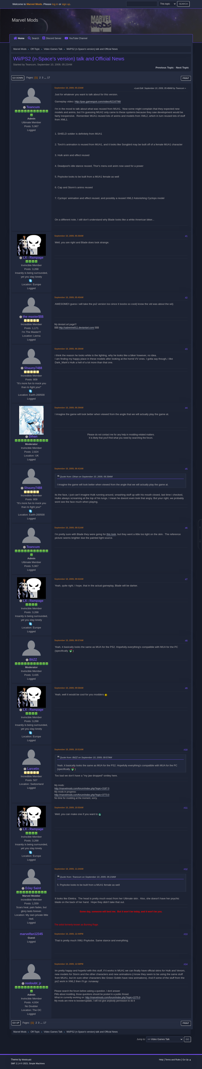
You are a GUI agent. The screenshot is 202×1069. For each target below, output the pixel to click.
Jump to (141, 1039)
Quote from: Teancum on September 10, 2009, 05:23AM (88, 877)
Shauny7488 (33, 368)
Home (19, 38)
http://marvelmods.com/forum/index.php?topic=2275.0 (112, 997)
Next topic (182, 67)
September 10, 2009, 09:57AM (68, 640)
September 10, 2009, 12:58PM (68, 964)
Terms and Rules (173, 1059)
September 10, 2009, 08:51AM (68, 527)
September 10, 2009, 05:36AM (68, 236)
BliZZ (33, 659)
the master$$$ (33, 316)
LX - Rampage (33, 257)
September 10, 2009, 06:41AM (68, 468)
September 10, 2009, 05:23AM (68, 88)
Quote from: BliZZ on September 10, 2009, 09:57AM (86, 757)
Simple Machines (37, 1063)
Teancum (33, 107)
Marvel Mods (25, 20)
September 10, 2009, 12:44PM (68, 934)
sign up (66, 4)
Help (161, 1059)
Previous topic (165, 67)
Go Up (15, 1023)
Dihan (33, 436)
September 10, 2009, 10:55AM (68, 807)
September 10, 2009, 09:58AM (68, 688)
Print (186, 78)
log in (55, 4)
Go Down (17, 78)
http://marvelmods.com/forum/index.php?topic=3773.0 (81, 795)
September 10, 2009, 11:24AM (68, 869)
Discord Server (51, 38)
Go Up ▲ (187, 1059)
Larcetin (33, 768)
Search (33, 38)
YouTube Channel (76, 38)
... (45, 77)
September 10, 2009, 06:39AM (68, 407)
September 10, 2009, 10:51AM (68, 749)
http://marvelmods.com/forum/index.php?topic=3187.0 (81, 788)
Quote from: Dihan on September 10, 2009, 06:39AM (86, 476)
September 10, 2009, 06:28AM (68, 349)
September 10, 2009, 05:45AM (68, 297)
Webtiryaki (26, 1059)
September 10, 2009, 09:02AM (68, 579)
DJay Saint (33, 888)
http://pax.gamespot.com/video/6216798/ (98, 101)
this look (111, 534)
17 (48, 77)
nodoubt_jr (33, 983)
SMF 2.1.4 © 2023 (19, 1063)
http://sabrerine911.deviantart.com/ (76, 327)
